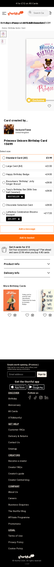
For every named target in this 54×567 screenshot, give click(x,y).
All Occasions (37, 23)
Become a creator (17, 461)
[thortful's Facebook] (30, 398)
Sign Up (41, 374)
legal (11, 530)
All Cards (13, 411)
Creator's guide (16, 473)
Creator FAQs (15, 467)
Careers (12, 498)
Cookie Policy (15, 548)
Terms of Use (15, 536)
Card (23, 28)
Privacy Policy (15, 542)
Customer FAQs (16, 429)
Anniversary (14, 405)
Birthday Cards (14, 28)
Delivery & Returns (18, 436)
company (13, 486)
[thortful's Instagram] (41, 398)
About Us (13, 492)
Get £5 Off (45, 23)
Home (4, 28)
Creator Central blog (18, 480)
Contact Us (14, 442)
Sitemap (12, 449)
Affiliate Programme (19, 517)
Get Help (13, 424)
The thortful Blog (17, 511)
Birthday (5, 23)
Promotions (14, 524)
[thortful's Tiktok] (35, 398)
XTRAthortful (15, 417)
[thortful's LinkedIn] (46, 398)
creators (14, 455)
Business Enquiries (18, 504)
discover (13, 393)
